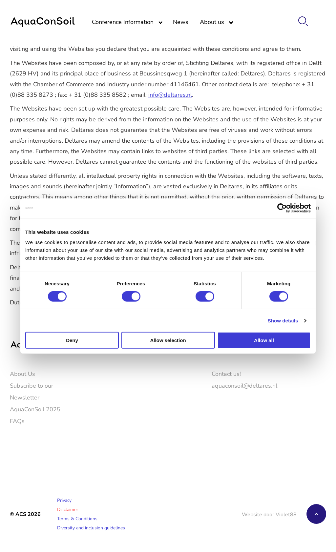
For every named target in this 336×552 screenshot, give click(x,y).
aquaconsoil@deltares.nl (244, 385)
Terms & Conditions (77, 518)
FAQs (17, 421)
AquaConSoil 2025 (35, 409)
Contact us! (226, 374)
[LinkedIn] (321, 438)
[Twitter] (302, 438)
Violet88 (286, 514)
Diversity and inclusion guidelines (91, 527)
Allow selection (168, 340)
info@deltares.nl (170, 94)
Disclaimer (67, 509)
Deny (72, 340)
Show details (283, 320)
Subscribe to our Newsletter (31, 391)
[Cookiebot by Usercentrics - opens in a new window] (282, 208)
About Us (22, 374)
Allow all (264, 340)
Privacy (64, 500)
